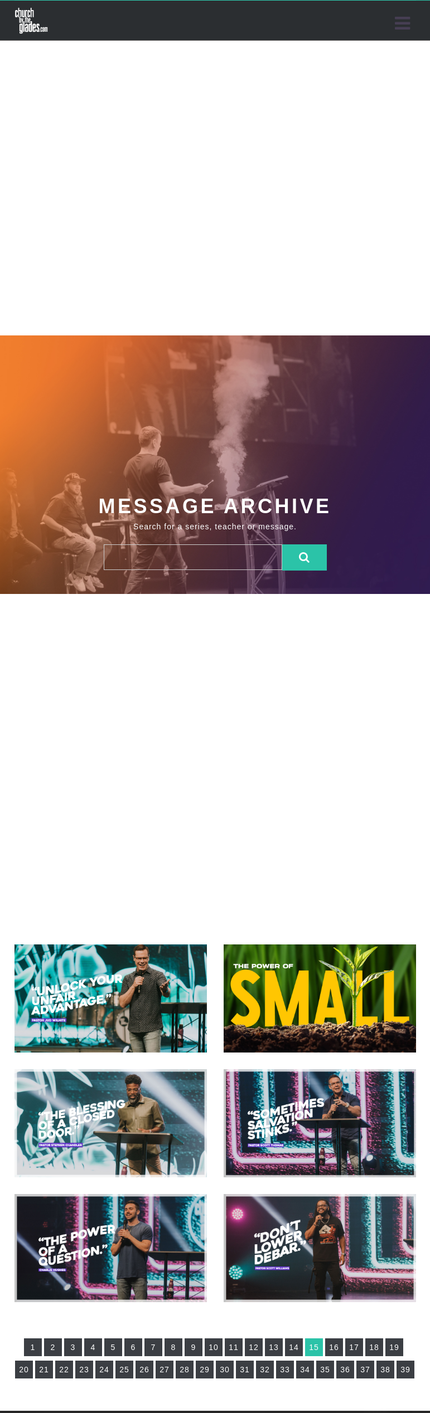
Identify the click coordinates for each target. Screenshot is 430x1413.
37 (365, 1369)
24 (104, 1369)
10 (214, 1347)
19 (394, 1347)
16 (334, 1347)
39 (405, 1369)
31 (245, 1369)
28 (185, 1369)
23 (84, 1369)
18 (374, 1347)
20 (24, 1369)
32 (265, 1369)
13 (274, 1347)
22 (64, 1369)
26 (144, 1369)
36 (345, 1369)
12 (254, 1347)
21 (44, 1369)
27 (165, 1369)
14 (294, 1347)
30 (225, 1369)
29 (205, 1369)
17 (354, 1347)
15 (314, 1347)
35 (325, 1369)
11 (234, 1347)
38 (385, 1369)
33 (285, 1369)
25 (124, 1369)
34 (305, 1369)
